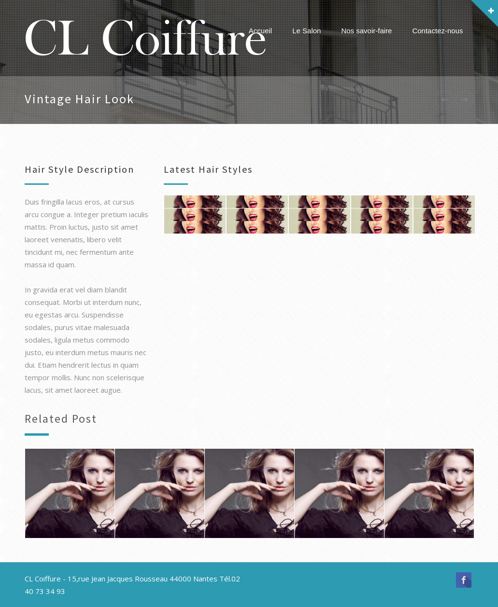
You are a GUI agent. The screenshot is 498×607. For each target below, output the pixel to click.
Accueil (260, 31)
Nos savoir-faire (366, 31)
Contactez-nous (437, 31)
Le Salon (306, 31)
